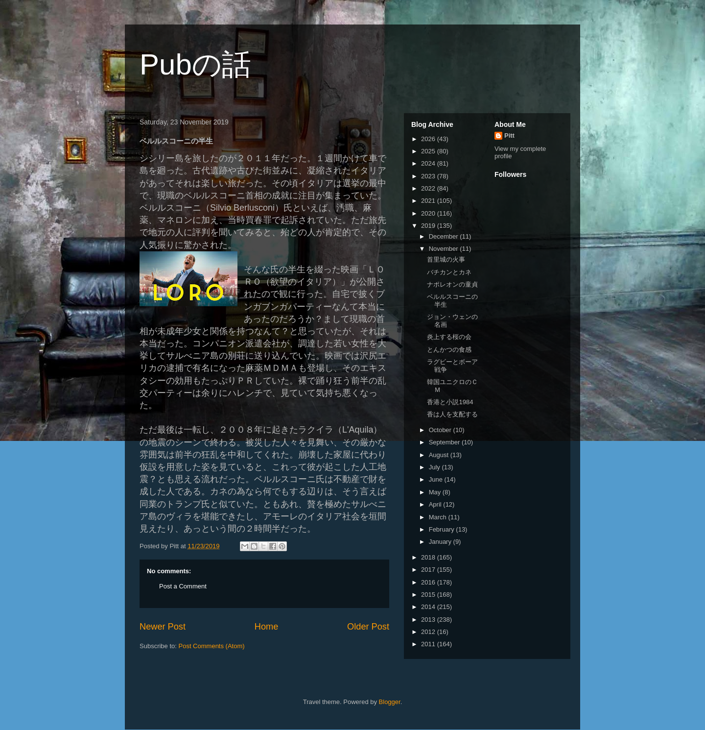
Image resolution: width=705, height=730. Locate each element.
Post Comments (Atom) (212, 646)
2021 (429, 200)
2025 (429, 151)
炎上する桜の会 (449, 337)
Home (267, 627)
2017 (429, 569)
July (435, 467)
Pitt (509, 135)
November (444, 248)
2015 (429, 594)
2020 (429, 213)
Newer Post (163, 627)
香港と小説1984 (450, 402)
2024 (429, 163)
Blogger (389, 702)
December (444, 236)
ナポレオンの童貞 (452, 284)
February (442, 529)
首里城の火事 (446, 259)
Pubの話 (195, 64)
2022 (429, 188)
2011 (429, 644)
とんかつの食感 (449, 349)
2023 (429, 176)
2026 (429, 139)
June (437, 479)
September (445, 442)
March (438, 517)
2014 (429, 606)
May (436, 492)
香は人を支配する (452, 414)
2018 (429, 557)
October (441, 430)
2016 (429, 582)
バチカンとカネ (449, 272)
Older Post (368, 627)
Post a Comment (183, 586)
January (441, 541)
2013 (429, 619)
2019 (429, 225)
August (439, 455)
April (436, 504)
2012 (429, 631)
